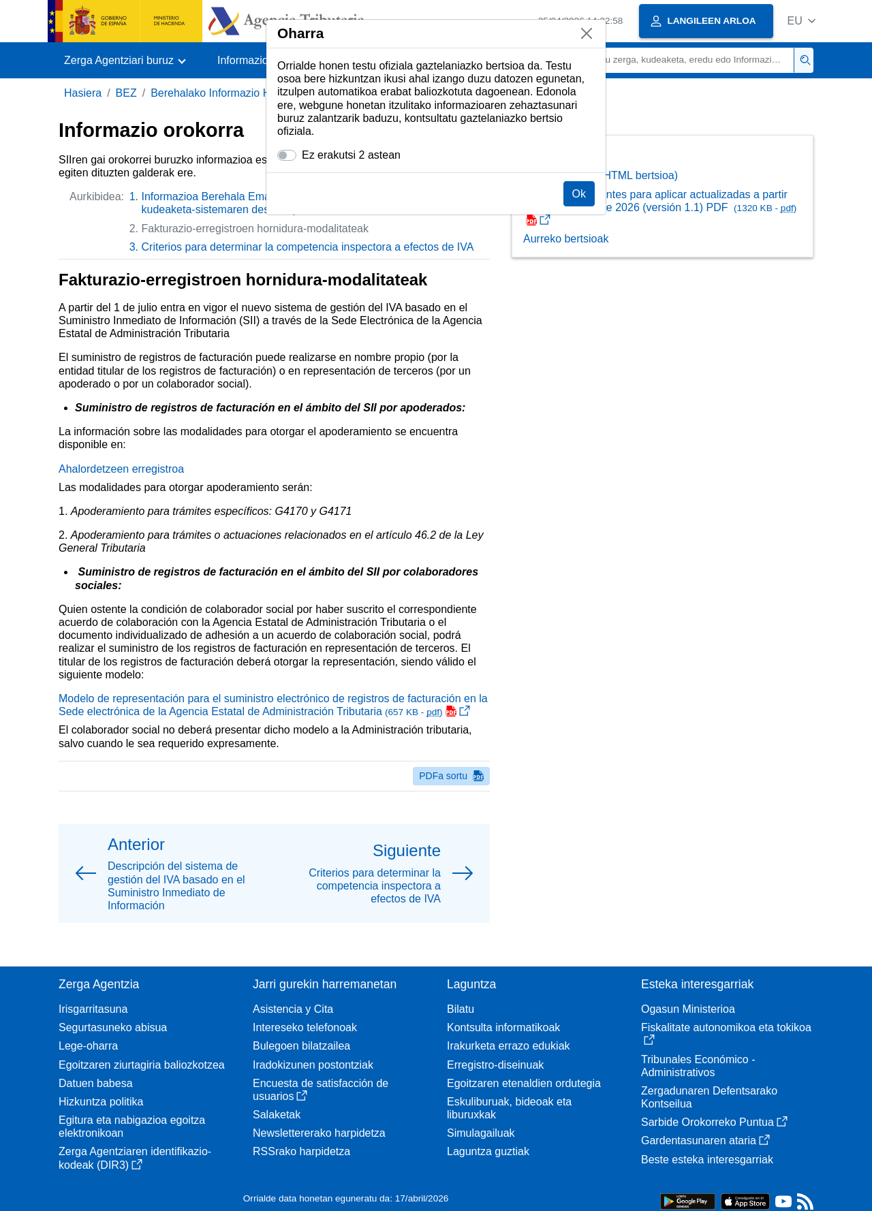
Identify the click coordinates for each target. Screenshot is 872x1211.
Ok (579, 194)
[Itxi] (586, 33)
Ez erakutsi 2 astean (351, 155)
